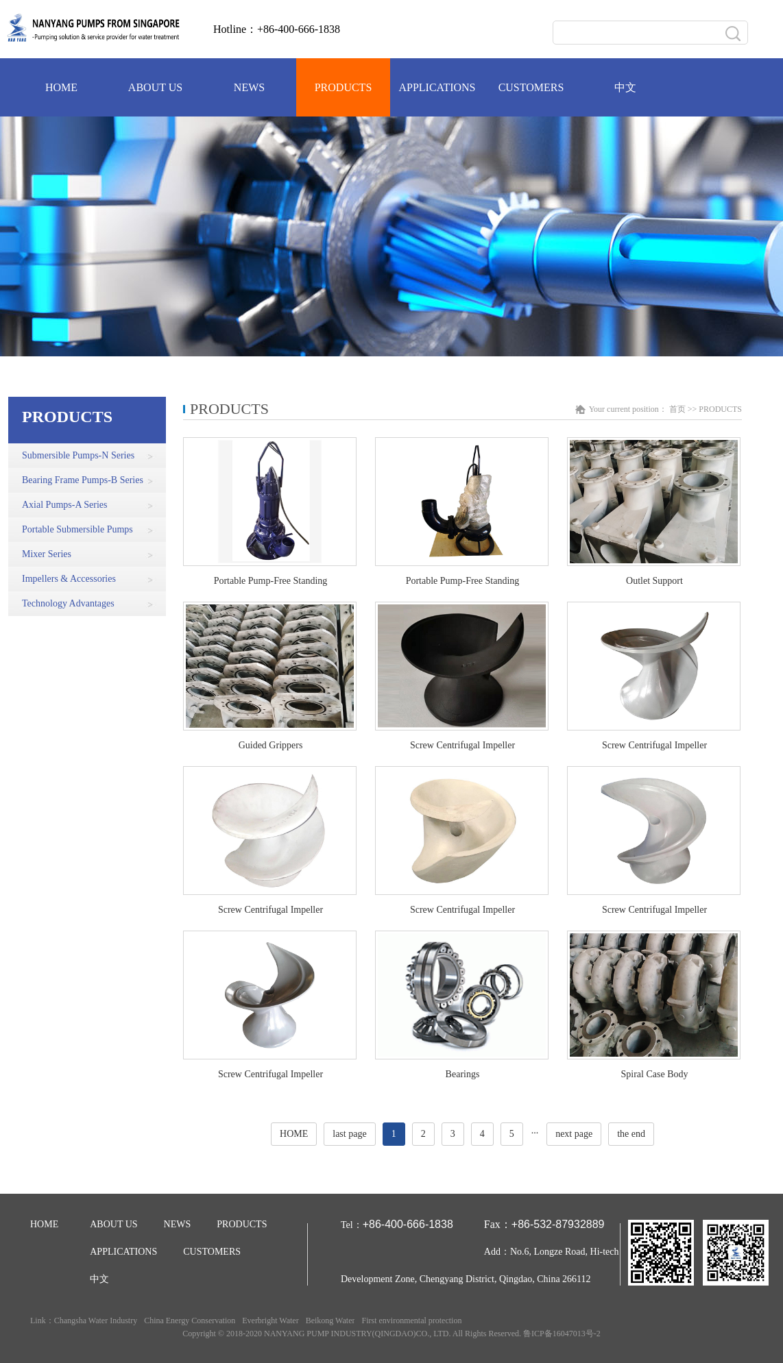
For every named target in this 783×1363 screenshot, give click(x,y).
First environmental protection (411, 1320)
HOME (294, 1134)
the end (631, 1134)
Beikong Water (330, 1320)
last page (349, 1134)
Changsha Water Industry (95, 1320)
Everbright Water (270, 1320)
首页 (677, 409)
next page (573, 1134)
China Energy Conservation (189, 1320)
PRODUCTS (720, 409)
